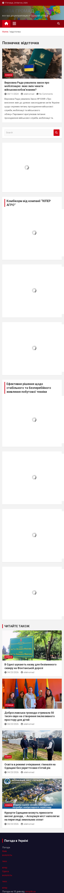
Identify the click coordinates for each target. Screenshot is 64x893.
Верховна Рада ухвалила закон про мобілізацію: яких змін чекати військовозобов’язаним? (26, 86)
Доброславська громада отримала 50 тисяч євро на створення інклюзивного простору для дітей (29, 716)
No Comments (46, 94)
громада (9, 705)
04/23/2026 (11, 672)
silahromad (27, 94)
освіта (8, 757)
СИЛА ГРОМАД (18, 11)
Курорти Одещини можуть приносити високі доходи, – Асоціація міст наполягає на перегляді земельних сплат (32, 816)
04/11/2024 (11, 94)
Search (57, 132)
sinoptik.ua (30, 891)
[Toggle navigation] (14, 23)
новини (8, 75)
